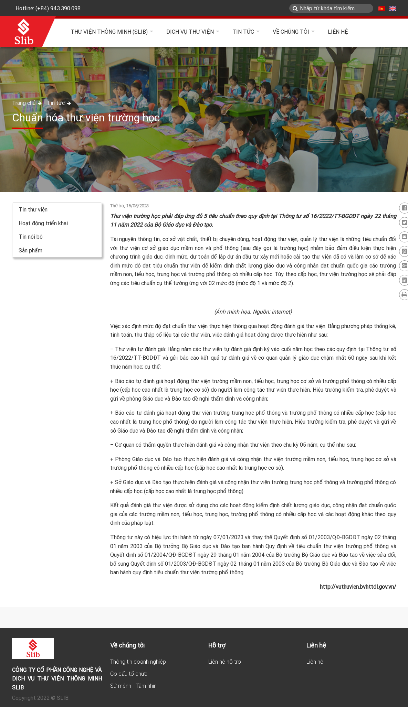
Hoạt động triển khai (43, 223)
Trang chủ (24, 102)
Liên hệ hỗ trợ (224, 661)
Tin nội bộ (31, 236)
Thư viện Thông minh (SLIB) (109, 31)
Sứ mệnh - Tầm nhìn (133, 685)
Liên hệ (338, 31)
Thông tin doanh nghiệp (138, 661)
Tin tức (243, 31)
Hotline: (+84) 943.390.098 (48, 8)
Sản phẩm (30, 250)
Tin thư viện (33, 209)
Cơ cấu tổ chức (128, 673)
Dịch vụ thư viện (190, 31)
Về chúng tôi (291, 31)
